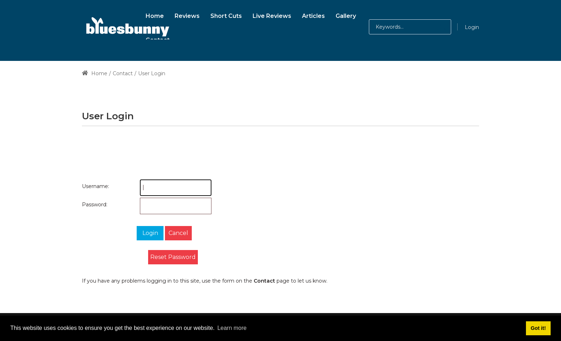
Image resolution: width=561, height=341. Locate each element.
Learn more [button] (232, 328)
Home (94, 73)
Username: (89, 186)
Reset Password (173, 257)
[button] (435, 26)
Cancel (178, 233)
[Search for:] (410, 27)
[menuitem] (154, 15)
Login (472, 27)
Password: (89, 204)
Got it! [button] (538, 328)
